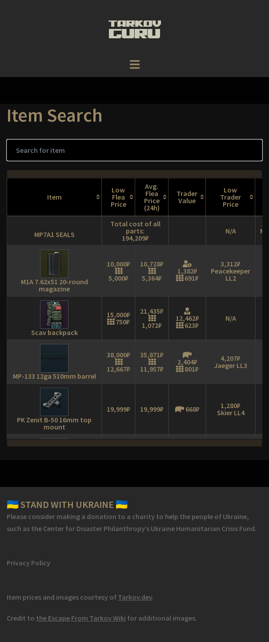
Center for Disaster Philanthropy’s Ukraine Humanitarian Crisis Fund (149, 528)
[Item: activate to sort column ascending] (54, 197)
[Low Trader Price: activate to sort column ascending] (230, 197)
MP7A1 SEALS (54, 234)
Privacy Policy (28, 562)
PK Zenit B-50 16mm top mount (54, 423)
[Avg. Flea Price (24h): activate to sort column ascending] (152, 197)
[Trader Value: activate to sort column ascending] (187, 197)
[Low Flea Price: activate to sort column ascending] (118, 197)
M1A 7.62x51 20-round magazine (54, 285)
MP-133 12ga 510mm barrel (54, 376)
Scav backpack (54, 332)
